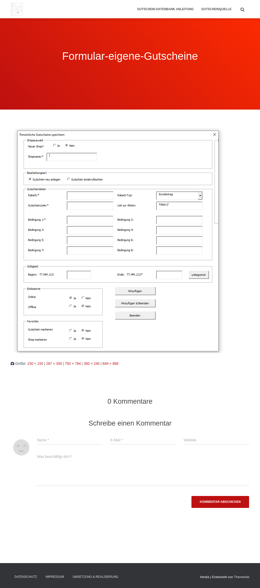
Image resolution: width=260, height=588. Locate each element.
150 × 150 (35, 363)
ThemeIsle (241, 577)
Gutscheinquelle (216, 9)
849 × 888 (111, 363)
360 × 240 (92, 363)
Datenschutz (25, 577)
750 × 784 (73, 363)
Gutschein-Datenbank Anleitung (165, 9)
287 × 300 (54, 363)
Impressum (54, 577)
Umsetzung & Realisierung (95, 577)
